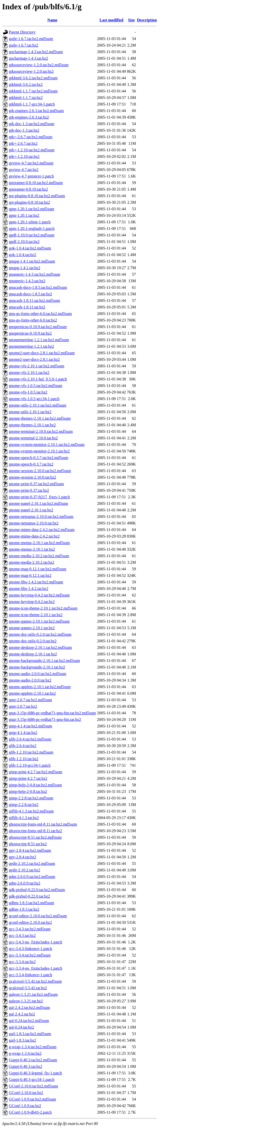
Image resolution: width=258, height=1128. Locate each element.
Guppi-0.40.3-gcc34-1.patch (31, 1079)
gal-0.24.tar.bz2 (21, 1027)
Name (52, 20)
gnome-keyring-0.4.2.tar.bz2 (32, 602)
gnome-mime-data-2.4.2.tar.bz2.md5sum (42, 529)
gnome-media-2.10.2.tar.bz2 (31, 562)
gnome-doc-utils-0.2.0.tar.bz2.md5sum (40, 634)
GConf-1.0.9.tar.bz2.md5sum (32, 1099)
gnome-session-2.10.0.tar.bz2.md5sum (40, 471)
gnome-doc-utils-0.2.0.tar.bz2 (32, 641)
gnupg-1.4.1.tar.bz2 (24, 268)
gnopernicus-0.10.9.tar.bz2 (30, 333)
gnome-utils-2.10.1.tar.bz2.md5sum (37, 405)
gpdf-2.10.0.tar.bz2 (24, 241)
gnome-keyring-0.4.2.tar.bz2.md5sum (39, 595)
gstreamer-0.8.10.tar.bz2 (28, 189)
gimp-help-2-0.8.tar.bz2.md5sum (35, 785)
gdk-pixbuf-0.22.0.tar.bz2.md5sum (37, 890)
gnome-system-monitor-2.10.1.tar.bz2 (39, 451)
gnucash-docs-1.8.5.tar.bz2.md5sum (38, 287)
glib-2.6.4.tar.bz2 (22, 746)
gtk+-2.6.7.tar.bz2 (23, 143)
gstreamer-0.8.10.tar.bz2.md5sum (36, 183)
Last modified (111, 20)
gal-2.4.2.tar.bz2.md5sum (29, 1007)
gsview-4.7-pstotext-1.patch (31, 176)
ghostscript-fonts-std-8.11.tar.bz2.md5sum (43, 824)
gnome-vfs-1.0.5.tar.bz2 (28, 392)
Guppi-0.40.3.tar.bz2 (25, 1066)
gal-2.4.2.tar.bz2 (22, 1014)
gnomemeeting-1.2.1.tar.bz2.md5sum (39, 340)
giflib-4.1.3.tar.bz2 (24, 818)
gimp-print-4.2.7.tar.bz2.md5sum (35, 772)
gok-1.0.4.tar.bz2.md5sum (30, 248)
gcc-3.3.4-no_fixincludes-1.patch (35, 968)
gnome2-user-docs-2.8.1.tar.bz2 (34, 359)
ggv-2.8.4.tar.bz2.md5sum (30, 850)
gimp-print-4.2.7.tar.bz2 (28, 778)
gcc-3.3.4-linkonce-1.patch (30, 975)
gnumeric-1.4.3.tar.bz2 (27, 281)
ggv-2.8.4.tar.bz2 (22, 857)
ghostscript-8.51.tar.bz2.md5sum (35, 837)
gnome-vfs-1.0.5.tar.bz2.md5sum (35, 385)
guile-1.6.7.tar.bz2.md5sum (31, 39)
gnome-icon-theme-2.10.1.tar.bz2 (35, 615)
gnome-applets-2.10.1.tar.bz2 (32, 693)
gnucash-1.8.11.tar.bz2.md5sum (34, 300)
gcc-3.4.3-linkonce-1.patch (30, 948)
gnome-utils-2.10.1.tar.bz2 (30, 412)
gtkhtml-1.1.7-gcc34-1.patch (32, 104)
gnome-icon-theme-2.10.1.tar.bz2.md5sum (43, 608)
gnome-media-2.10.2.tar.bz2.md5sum (39, 556)
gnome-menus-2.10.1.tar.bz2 (32, 549)
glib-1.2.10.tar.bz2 (23, 759)
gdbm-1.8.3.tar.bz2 (24, 909)
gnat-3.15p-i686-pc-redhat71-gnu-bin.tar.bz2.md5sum (52, 713)
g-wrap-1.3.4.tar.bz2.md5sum (32, 1047)
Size (131, 20)
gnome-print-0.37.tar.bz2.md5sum (36, 484)
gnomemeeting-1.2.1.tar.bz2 (31, 346)
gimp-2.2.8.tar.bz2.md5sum (31, 798)
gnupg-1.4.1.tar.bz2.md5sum (32, 261)
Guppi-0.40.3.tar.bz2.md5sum (33, 1060)
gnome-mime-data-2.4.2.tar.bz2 (34, 536)
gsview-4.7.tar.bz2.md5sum (31, 163)
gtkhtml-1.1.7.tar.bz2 (26, 97)
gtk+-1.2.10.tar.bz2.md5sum (31, 150)
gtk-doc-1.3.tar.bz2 (24, 130)
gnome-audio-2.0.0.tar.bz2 (30, 680)
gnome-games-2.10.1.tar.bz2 (32, 628)
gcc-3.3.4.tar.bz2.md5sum (30, 955)
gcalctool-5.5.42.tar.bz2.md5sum (35, 981)
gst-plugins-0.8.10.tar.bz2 (29, 202)
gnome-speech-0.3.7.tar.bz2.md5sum (38, 457)
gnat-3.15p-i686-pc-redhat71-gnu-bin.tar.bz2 (45, 719)
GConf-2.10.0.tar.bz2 (26, 1092)
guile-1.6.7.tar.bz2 (23, 45)
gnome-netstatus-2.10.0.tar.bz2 (33, 523)
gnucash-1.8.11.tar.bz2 (27, 307)
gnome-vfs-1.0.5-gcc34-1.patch (34, 399)
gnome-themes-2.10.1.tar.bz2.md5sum (40, 418)
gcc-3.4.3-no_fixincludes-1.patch (35, 942)
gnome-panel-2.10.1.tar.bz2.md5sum (38, 503)
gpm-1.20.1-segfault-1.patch (32, 228)
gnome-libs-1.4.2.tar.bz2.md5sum (36, 582)
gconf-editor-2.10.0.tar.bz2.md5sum (38, 916)
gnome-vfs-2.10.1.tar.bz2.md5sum (36, 366)
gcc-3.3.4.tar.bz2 (22, 962)
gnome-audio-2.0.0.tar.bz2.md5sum (37, 674)
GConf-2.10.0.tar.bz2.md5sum (33, 1086)
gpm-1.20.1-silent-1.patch (30, 222)
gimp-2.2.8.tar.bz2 (23, 804)
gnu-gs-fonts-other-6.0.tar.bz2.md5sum (40, 313)
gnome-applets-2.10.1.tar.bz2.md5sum (40, 687)
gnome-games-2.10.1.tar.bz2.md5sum (39, 621)
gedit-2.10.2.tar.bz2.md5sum (32, 863)
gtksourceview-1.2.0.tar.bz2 (31, 71)
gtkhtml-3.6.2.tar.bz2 (26, 84)
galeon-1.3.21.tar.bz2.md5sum (33, 994)
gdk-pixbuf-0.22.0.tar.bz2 (29, 896)
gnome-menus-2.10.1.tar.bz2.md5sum (39, 543)
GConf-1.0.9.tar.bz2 (25, 1106)
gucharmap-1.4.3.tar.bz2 (28, 58)
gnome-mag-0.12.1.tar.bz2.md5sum (37, 569)
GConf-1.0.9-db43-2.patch (30, 1112)
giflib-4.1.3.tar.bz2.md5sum (31, 811)
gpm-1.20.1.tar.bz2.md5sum (31, 209)
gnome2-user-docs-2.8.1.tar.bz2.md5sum (42, 353)
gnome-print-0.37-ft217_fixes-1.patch (39, 497)
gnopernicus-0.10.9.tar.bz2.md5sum (38, 327)
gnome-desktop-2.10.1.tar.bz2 (33, 654)
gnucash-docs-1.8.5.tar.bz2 (30, 294)
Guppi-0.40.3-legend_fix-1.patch (35, 1073)
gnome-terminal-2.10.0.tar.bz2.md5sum (41, 431)
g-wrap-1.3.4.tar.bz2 (25, 1053)
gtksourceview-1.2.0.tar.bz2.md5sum (39, 65)
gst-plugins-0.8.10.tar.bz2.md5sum (37, 196)
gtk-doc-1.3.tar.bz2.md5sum (31, 124)
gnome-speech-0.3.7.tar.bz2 (31, 464)
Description (147, 20)
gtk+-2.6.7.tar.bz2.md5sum (30, 137)
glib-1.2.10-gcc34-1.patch (30, 765)
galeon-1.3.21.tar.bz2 (26, 1001)
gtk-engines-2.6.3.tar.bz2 (29, 117)
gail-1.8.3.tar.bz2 (22, 1040)
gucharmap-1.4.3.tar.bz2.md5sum (36, 52)
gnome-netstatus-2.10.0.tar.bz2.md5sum (41, 516)
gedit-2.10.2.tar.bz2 (24, 870)
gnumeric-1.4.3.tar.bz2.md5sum (34, 274)
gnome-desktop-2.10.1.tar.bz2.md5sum (40, 647)
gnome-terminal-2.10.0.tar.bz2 (33, 438)
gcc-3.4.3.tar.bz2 (22, 935)
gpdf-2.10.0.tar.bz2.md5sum (31, 235)
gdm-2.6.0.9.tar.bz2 (24, 883)
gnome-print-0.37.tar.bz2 (29, 490)
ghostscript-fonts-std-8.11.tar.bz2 (35, 831)
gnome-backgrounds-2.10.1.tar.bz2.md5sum (44, 660)
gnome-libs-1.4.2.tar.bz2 (28, 588)
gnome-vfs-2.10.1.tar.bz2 (29, 372)
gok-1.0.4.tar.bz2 (22, 255)
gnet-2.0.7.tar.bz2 (23, 706)
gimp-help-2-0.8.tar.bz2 (28, 791)
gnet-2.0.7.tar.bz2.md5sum (30, 700)
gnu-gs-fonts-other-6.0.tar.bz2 (33, 320)
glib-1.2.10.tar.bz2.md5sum (31, 752)
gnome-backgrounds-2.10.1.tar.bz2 (37, 667)
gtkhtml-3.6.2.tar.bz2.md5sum (33, 78)
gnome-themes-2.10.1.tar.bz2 (32, 425)
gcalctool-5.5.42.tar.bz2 (28, 988)
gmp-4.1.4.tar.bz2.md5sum (30, 726)
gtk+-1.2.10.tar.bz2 (24, 156)
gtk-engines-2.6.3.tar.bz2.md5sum (36, 111)
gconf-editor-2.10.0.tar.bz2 (30, 922)
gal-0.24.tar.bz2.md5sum (29, 1020)
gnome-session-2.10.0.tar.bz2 (32, 477)
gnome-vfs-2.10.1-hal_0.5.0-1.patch (38, 379)
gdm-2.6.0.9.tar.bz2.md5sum (32, 876)
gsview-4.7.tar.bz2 (24, 169)
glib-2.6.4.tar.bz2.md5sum (30, 739)
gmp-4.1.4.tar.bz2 (23, 732)
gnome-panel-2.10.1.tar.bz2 (31, 510)
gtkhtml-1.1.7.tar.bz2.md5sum (33, 91)
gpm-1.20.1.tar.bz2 (24, 215)
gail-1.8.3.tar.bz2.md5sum (30, 1034)
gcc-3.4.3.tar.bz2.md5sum (30, 929)
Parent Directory (22, 32)
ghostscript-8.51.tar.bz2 (28, 844)
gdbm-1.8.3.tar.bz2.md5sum (31, 903)
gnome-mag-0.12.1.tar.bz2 (30, 575)
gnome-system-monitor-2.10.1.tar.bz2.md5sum (47, 444)
